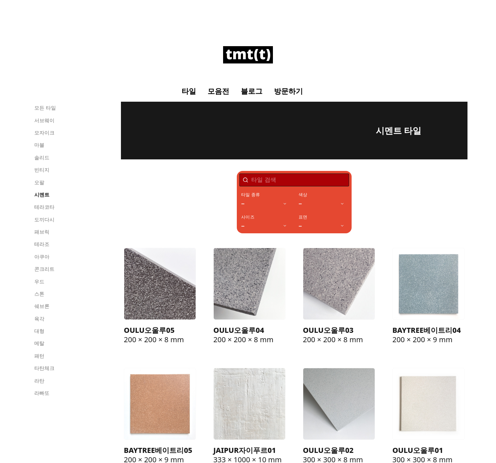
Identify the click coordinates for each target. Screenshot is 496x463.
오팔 (39, 182)
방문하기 (288, 91)
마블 (39, 144)
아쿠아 (41, 256)
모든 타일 (45, 107)
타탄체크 (44, 368)
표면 (303, 217)
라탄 (39, 380)
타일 (189, 91)
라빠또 (41, 392)
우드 (39, 281)
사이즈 (247, 217)
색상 (303, 195)
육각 (39, 318)
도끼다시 (44, 219)
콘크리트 (44, 268)
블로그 (251, 91)
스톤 (39, 293)
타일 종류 (250, 195)
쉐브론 (41, 306)
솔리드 (41, 157)
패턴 (39, 355)
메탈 (39, 343)
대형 (39, 330)
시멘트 (41, 194)
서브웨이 (44, 120)
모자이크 (44, 132)
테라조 (41, 244)
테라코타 (44, 206)
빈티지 (41, 169)
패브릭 (41, 231)
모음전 (218, 91)
